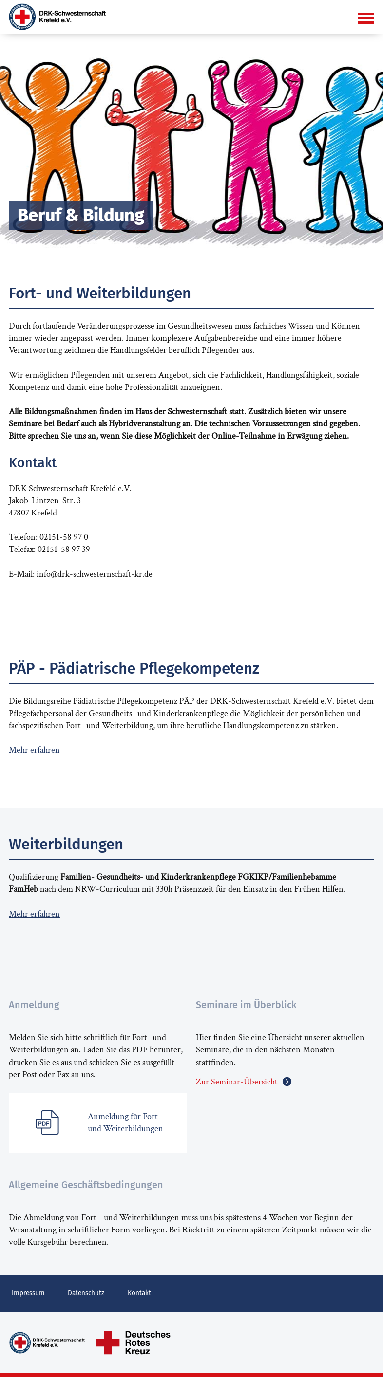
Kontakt (125, 1292)
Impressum (25, 1292)
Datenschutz (77, 1292)
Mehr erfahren (34, 749)
